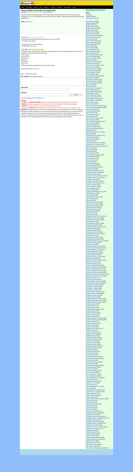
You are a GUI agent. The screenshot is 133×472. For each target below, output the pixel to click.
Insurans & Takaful (91, 127)
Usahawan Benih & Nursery (94, 439)
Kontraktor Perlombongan (93, 183)
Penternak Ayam (90, 307)
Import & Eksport (91, 123)
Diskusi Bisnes (90, 104)
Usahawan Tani (90, 441)
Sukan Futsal (90, 406)
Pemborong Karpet (91, 258)
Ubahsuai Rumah (91, 434)
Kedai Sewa (89, 148)
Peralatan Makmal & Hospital (94, 318)
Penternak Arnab (90, 306)
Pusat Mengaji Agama (92, 356)
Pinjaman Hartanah (91, 332)
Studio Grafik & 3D (91, 395)
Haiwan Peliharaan (91, 111)
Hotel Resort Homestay (92, 118)
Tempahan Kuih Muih (92, 425)
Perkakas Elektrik (91, 327)
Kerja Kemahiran (90, 156)
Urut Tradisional (90, 435)
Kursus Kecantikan (91, 186)
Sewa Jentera (90, 384)
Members (59, 7)
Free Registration (29, 98)
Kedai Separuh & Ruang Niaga (95, 146)
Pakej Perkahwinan (91, 209)
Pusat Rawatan (90, 360)
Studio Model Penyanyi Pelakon (95, 399)
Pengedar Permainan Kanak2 (94, 299)
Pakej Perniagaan (91, 16)
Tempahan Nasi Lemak (92, 428)
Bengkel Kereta (90, 26)
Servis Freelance (90, 372)
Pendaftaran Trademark (92, 288)
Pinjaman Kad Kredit (92, 334)
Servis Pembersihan (91, 376)
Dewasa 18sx (90, 102)
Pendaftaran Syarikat (92, 286)
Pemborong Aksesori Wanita (94, 248)
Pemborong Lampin (91, 262)
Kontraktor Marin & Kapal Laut (95, 176)
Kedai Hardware (90, 137)
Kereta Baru (89, 151)
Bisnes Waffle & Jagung (93, 98)
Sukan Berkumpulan (92, 404)
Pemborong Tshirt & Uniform (94, 276)
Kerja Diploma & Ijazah (92, 155)
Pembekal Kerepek (91, 228)
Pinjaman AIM (90, 330)
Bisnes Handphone (91, 51)
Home (22, 7)
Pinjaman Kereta (90, 335)
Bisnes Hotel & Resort (92, 55)
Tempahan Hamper (91, 414)
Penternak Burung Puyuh (93, 309)
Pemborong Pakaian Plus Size (94, 270)
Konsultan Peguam (91, 165)
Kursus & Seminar (91, 184)
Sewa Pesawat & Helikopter (94, 390)
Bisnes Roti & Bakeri (92, 79)
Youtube (52, 7)
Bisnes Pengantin (91, 72)
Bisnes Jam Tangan (91, 58)
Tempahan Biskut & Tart (93, 413)
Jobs (40, 7)
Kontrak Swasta (90, 169)
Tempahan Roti (90, 430)
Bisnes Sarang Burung (92, 83)
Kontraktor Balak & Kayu (93, 172)
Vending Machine (91, 442)
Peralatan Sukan (90, 321)
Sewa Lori (89, 388)
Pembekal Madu (90, 235)
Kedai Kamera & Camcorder (94, 142)
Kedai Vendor (90, 149)
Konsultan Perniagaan (92, 18)
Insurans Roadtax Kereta (93, 128)
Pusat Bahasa (90, 349)
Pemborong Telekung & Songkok (95, 274)
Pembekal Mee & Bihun (93, 237)
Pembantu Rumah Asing (93, 218)
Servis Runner (90, 379)
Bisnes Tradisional (91, 95)
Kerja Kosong (90, 158)
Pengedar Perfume (91, 297)
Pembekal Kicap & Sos (92, 232)
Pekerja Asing (90, 214)
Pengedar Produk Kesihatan (94, 302)
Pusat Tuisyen (90, 363)
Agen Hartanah (90, 21)
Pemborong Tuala (91, 277)
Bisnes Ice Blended (91, 56)
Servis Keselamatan (91, 374)
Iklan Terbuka (90, 120)
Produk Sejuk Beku (91, 344)
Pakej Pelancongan (91, 207)
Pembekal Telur (90, 244)
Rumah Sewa (90, 369)
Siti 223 (25, 37)
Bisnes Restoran (90, 77)
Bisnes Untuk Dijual (91, 97)
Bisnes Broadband (91, 37)
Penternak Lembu (91, 314)
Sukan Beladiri (90, 402)
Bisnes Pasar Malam (91, 69)
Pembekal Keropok (91, 230)
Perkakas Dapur (90, 325)
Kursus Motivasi (90, 190)
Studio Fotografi (90, 393)
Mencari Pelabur (90, 193)
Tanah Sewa (89, 409)
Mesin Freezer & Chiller (93, 197)
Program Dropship (91, 348)
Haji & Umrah (90, 112)
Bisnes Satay (89, 84)
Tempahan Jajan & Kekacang (94, 416)
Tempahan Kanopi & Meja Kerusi (95, 418)
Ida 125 (23, 12)
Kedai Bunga (89, 130)
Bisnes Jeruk (89, 60)
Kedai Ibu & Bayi (91, 139)
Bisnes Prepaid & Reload (93, 76)
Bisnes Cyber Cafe (91, 44)
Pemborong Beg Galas (92, 251)
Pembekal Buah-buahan (93, 223)
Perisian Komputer (91, 323)
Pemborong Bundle (91, 255)
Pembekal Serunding (92, 242)
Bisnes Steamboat (91, 90)
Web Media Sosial (91, 446)
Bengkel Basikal (90, 23)
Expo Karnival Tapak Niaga (94, 107)
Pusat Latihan (90, 353)
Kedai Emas (89, 134)
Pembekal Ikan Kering (92, 225)
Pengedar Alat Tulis (91, 290)
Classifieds (29, 7)
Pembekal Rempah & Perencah (95, 241)
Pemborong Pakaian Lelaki (93, 269)
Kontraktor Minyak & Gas (93, 177)
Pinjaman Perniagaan (92, 339)
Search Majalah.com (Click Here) (95, 10)
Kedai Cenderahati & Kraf (93, 132)
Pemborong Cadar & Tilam (93, 256)
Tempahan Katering (91, 420)
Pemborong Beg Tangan (93, 253)
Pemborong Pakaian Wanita (94, 272)
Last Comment (48, 12)
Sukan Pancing (90, 407)
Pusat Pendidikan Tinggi (93, 358)
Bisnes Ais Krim (90, 34)
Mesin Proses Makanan (92, 202)
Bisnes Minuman (91, 67)
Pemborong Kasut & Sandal (94, 260)
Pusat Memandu (90, 355)
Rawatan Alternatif (91, 367)
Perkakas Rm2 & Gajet (92, 328)
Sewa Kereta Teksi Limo (93, 386)
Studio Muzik (90, 400)
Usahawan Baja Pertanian (93, 437)
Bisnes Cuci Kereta (91, 42)
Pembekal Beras (90, 221)
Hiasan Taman (90, 116)
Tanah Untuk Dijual (91, 411)
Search (36, 7)
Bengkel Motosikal (91, 28)
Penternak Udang (91, 316)
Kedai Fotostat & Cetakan (93, 135)
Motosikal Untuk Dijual (92, 206)
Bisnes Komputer (91, 63)
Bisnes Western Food (92, 100)
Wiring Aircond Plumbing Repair (95, 448)
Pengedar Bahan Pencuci (93, 291)
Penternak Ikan (90, 311)
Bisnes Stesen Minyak (92, 91)
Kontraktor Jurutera (91, 174)
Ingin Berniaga (90, 125)
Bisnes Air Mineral (91, 32)
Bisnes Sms (89, 86)
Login (74, 7)
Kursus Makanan (91, 188)
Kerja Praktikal (90, 160)
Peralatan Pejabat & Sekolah (94, 320)
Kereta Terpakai (90, 153)
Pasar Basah (89, 213)
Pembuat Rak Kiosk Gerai (93, 284)
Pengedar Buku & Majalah (93, 293)
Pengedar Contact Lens (92, 295)
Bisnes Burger (90, 39)
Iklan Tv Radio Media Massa (94, 121)
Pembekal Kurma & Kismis (93, 234)
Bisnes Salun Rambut (92, 81)
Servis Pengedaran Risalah (93, 377)
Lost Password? (39, 98)
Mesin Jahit (89, 200)
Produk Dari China (91, 342)
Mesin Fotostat (90, 195)
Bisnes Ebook (90, 48)
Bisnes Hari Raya (91, 53)
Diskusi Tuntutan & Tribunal (94, 105)
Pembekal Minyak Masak (93, 239)
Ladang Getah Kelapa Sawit (94, 191)
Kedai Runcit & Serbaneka (93, 144)
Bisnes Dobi (89, 46)
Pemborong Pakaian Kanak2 (94, 267)
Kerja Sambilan (90, 163)
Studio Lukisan (90, 397)
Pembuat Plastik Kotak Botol (94, 283)
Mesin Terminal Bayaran (93, 204)
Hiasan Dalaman (91, 114)
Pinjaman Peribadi (91, 337)
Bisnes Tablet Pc (90, 93)
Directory (46, 7)
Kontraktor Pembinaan (92, 181)
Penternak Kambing (91, 313)
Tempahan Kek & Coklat (93, 421)
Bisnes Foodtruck (91, 49)
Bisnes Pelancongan (92, 70)
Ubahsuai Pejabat (91, 432)
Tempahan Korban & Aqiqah (94, 423)
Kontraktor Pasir (90, 179)
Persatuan (89, 14)
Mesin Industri (90, 198)
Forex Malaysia (90, 109)
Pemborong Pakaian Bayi (93, 265)
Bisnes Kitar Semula (92, 62)
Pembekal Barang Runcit (93, 220)
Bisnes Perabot (90, 74)
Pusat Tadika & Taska (92, 362)
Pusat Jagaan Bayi (91, 351)
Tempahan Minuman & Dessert (95, 427)
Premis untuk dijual (91, 341)
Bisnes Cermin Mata (91, 41)
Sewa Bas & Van (90, 383)
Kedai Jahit (28, 21)
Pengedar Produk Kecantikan (94, 300)
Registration (67, 7)
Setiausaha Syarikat (91, 381)
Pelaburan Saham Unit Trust (94, 216)
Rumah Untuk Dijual (92, 370)
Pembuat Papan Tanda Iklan (94, 281)
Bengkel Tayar (90, 30)
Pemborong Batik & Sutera (93, 249)
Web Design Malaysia (92, 444)
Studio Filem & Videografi (93, 392)
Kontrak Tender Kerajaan (93, 170)
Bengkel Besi (89, 25)
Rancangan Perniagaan (92, 365)
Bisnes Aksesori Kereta (92, 35)
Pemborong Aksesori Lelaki (94, 246)
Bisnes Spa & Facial (91, 88)
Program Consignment (92, 346)
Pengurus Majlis (90, 304)
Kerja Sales (89, 162)
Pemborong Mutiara (91, 263)
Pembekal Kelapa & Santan (94, 227)
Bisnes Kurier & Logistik (93, 65)
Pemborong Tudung (91, 279)
